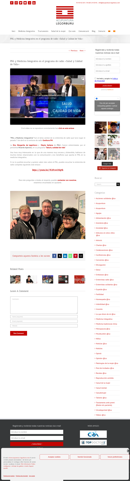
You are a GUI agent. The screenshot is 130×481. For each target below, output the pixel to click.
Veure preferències (115, 457)
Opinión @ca (101, 358)
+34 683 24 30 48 (91, 3)
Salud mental (101, 388)
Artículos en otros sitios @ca (105, 234)
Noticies (99, 348)
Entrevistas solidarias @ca (106, 284)
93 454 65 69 (80, 3)
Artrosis (99, 240)
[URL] (44, 325)
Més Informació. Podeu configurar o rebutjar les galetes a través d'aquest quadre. (19, 466)
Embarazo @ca (102, 274)
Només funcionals (84, 457)
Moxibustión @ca (103, 334)
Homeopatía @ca (103, 299)
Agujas (98, 213)
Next (81, 50)
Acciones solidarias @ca (105, 198)
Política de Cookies (9, 476)
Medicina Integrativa (104, 319)
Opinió (98, 353)
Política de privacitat (22, 476)
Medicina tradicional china (106, 324)
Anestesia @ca (102, 223)
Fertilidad (100, 294)
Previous (74, 50)
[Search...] (105, 184)
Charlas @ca (101, 245)
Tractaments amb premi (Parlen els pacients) (105, 403)
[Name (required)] (44, 316)
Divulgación (101, 265)
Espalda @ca (101, 289)
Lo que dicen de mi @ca (105, 314)
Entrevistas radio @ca (105, 279)
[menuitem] (109, 31)
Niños (98, 338)
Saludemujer (101, 393)
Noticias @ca (101, 343)
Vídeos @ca (100, 415)
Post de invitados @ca (105, 368)
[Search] (118, 184)
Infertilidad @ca (102, 304)
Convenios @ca (102, 260)
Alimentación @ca (103, 218)
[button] (128, 451)
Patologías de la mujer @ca (107, 363)
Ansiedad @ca (102, 228)
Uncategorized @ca (104, 410)
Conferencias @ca (103, 255)
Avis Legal (32, 476)
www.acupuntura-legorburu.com (19, 458)
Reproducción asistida (105, 378)
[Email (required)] (44, 321)
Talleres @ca (101, 397)
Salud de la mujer (103, 383)
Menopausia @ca (103, 329)
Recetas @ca (101, 373)
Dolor (98, 270)
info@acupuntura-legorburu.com (109, 3)
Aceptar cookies (54, 457)
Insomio (99, 309)
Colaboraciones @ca (104, 250)
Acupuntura (100, 203)
